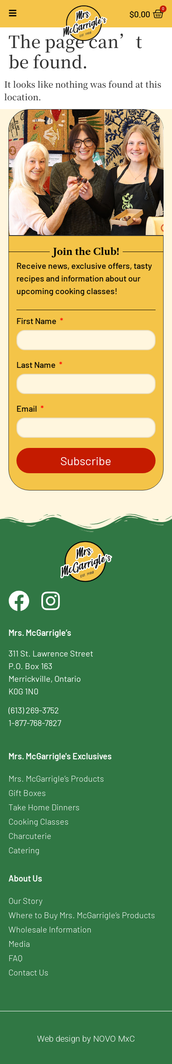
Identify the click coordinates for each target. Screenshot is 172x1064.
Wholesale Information (49, 929)
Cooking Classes (38, 821)
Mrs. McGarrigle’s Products (56, 778)
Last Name (36, 365)
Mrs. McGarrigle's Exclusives (60, 756)
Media (19, 943)
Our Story (25, 900)
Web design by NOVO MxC (86, 1039)
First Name (37, 321)
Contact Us (28, 972)
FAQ (15, 958)
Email (27, 408)
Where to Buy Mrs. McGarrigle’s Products (81, 915)
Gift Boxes (27, 793)
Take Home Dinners (44, 807)
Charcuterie (29, 836)
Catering (24, 850)
